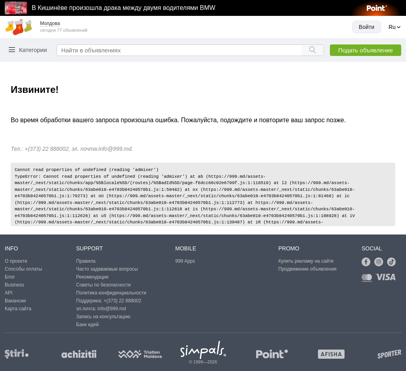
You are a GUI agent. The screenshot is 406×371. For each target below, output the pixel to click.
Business (14, 285)
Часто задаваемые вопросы (107, 269)
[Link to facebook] (368, 262)
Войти (366, 27)
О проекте (16, 261)
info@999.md (114, 149)
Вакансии (15, 301)
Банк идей (87, 324)
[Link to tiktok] (393, 262)
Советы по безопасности (103, 285)
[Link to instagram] (380, 262)
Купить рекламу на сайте (305, 261)
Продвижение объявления (307, 269)
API (8, 293)
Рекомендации (92, 277)
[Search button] (313, 50)
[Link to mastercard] (368, 279)
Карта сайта (18, 308)
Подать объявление (365, 50)
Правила (86, 261)
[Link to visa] (387, 279)
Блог (10, 277)
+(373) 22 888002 (122, 301)
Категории (33, 49)
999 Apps (185, 261)
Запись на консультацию (103, 316)
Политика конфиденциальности (111, 293)
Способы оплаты (23, 269)
